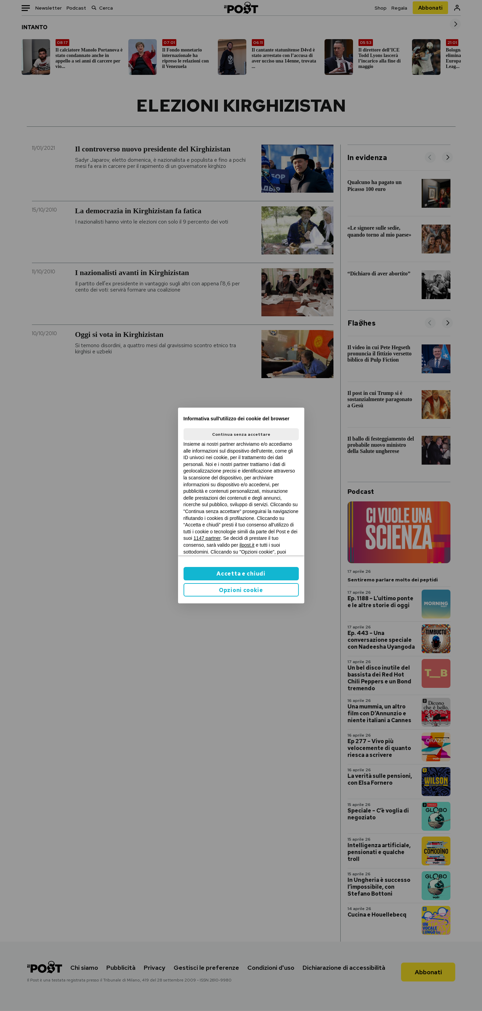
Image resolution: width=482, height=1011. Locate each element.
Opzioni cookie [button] (241, 590)
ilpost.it (247, 545)
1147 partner (207, 538)
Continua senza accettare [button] (241, 434)
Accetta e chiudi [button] (240, 573)
